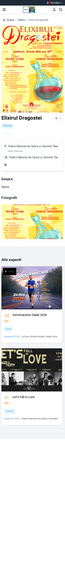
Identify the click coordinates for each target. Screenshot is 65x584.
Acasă (10, 20)
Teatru (21, 20)
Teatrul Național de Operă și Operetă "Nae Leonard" (33, 147)
